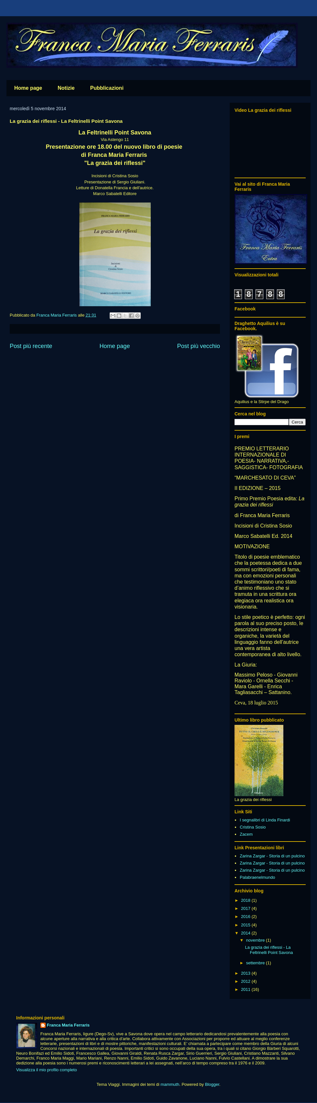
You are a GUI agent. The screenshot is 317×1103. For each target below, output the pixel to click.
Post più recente (31, 346)
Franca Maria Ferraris (68, 1025)
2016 (246, 916)
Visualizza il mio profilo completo (46, 1069)
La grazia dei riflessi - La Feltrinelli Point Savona (269, 950)
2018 (246, 900)
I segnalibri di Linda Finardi (265, 820)
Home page (28, 88)
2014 (246, 933)
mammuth (169, 1084)
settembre (256, 962)
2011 (246, 989)
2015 (246, 925)
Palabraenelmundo (257, 877)
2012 (246, 981)
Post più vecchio (198, 346)
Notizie (66, 88)
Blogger (212, 1084)
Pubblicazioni (107, 88)
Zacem (246, 834)
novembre (256, 940)
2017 (246, 908)
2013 (246, 973)
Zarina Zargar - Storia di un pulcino (272, 855)
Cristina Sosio (253, 827)
